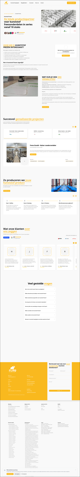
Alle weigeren (17, 473)
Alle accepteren (10, 473)
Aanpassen (24, 473)
